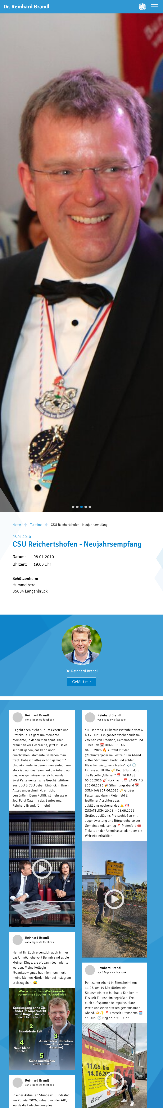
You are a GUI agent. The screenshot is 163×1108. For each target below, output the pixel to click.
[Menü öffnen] (154, 7)
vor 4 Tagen (32, 942)
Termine (36, 525)
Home (17, 525)
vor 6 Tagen (105, 972)
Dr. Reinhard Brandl (81, 671)
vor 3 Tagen (32, 719)
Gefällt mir (81, 681)
